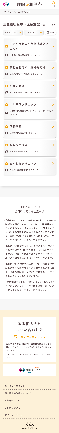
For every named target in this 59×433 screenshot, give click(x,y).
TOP (5, 11)
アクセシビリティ (13, 414)
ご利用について (12, 407)
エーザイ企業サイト (15, 385)
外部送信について (14, 400)
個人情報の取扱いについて (18, 393)
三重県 (13, 11)
